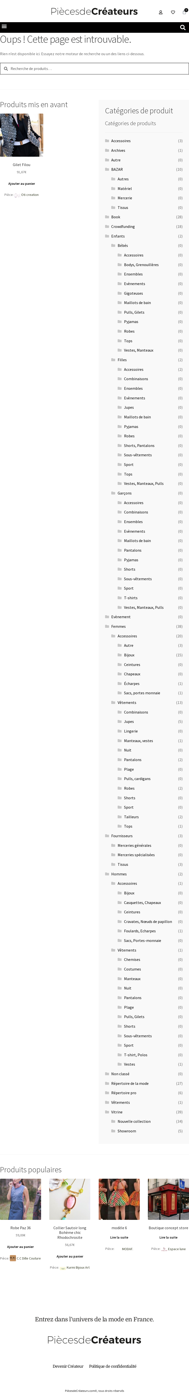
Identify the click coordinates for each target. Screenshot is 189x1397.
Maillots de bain (137, 302)
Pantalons (133, 550)
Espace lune (177, 1249)
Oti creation (30, 194)
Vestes (129, 1064)
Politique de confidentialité (112, 1366)
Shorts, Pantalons (139, 445)
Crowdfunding (123, 226)
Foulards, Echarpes (140, 930)
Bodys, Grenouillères (141, 264)
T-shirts (131, 597)
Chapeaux (132, 673)
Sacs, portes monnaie (142, 692)
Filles (122, 359)
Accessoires (121, 140)
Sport (129, 464)
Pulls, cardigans (137, 778)
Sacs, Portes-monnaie (142, 940)
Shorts (129, 569)
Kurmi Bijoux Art (78, 1267)
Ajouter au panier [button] (21, 183)
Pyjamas (131, 321)
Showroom (127, 1130)
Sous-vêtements (138, 454)
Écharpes (132, 683)
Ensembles (133, 274)
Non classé (120, 1073)
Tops (128, 340)
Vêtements (127, 702)
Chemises (132, 959)
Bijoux (129, 654)
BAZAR (117, 169)
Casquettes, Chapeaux (142, 902)
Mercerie (125, 197)
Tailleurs (131, 816)
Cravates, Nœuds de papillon (148, 921)
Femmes (118, 626)
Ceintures (132, 664)
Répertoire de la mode (130, 1083)
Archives (118, 150)
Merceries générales (134, 845)
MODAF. (127, 1249)
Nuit (127, 750)
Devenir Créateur (68, 1366)
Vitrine (117, 1111)
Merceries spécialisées (136, 854)
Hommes (119, 873)
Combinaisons (136, 378)
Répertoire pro (123, 1092)
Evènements (134, 283)
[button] (22, 26)
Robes (129, 331)
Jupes (129, 407)
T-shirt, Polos (135, 1054)
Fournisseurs (122, 835)
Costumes (132, 969)
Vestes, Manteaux (138, 350)
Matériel (125, 188)
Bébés (123, 245)
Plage (129, 769)
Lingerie (131, 731)
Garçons (125, 493)
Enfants (118, 236)
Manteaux (132, 978)
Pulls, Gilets (134, 312)
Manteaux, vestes (138, 740)
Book (115, 216)
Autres (123, 178)
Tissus (123, 207)
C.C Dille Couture (29, 1258)
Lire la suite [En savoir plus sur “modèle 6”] (119, 1237)
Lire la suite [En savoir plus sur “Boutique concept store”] (168, 1237)
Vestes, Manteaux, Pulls (144, 483)
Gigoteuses (133, 293)
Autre (116, 159)
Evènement (121, 616)
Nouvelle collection (134, 1121)
